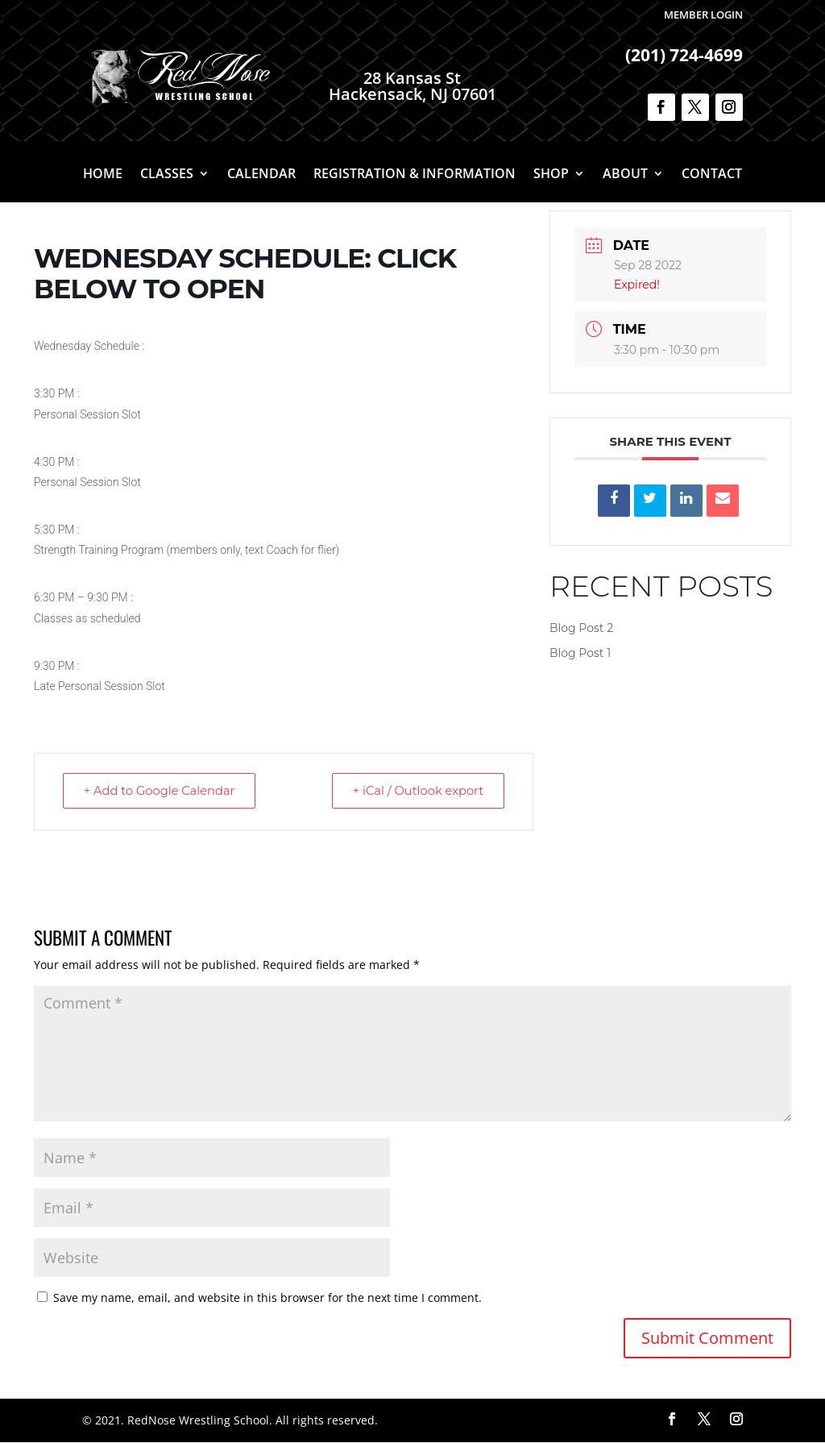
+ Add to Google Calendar (163, 791)
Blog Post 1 (580, 653)
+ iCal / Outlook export (414, 791)
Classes (166, 175)
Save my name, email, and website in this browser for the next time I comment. (267, 1298)
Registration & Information (414, 175)
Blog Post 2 (581, 628)
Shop (551, 175)
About (625, 175)
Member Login (703, 14)
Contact (712, 175)
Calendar (261, 175)
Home (102, 175)
